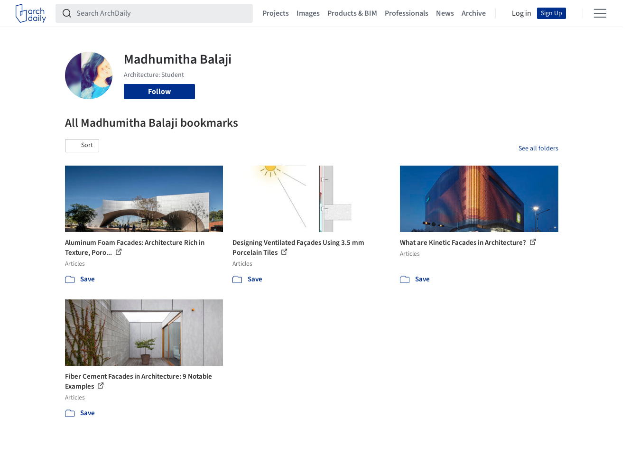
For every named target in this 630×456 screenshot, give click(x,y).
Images (308, 13)
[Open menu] (600, 13)
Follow (159, 91)
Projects (275, 13)
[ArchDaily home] (31, 13)
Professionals (406, 13)
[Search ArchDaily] (161, 13)
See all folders (538, 148)
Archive (474, 13)
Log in (521, 13)
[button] (82, 145)
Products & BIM (352, 13)
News (445, 13)
